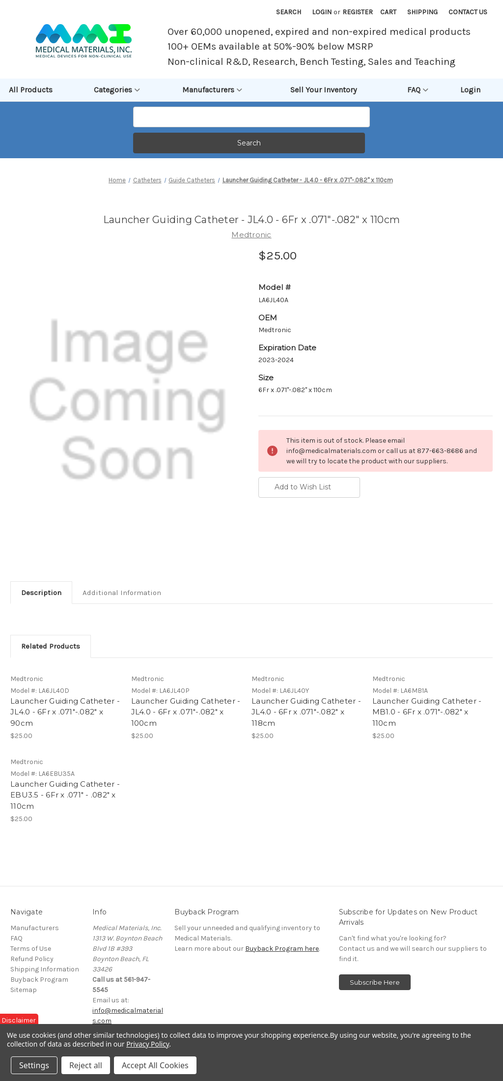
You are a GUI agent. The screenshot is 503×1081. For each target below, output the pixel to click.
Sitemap (23, 990)
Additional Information (122, 592)
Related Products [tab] (50, 646)
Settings (34, 1065)
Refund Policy (32, 959)
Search (288, 12)
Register (357, 12)
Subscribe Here (375, 983)
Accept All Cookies (155, 1065)
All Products (31, 89)
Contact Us (467, 12)
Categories (117, 90)
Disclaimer (18, 1020)
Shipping (422, 12)
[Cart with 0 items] (388, 12)
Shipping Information (44, 970)
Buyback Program (39, 980)
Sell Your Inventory (323, 89)
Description (41, 592)
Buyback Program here (282, 949)
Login (322, 12)
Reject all (85, 1065)
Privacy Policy (147, 1044)
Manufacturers (212, 90)
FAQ (417, 90)
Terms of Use (30, 949)
